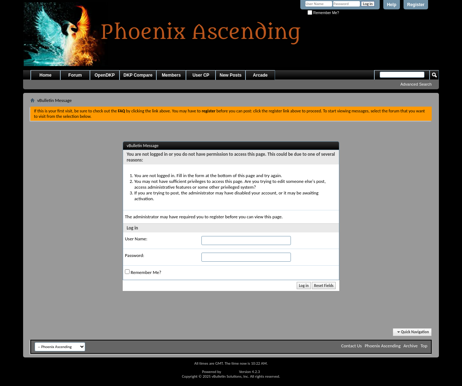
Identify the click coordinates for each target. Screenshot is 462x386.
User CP (200, 75)
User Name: (136, 238)
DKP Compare (137, 75)
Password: (134, 255)
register (217, 216)
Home (45, 75)
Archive (411, 345)
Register (415, 4)
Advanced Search (416, 84)
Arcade (260, 75)
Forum (75, 75)
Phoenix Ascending (382, 345)
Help (391, 4)
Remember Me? (323, 13)
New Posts (230, 75)
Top (423, 345)
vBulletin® (230, 371)
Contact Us (351, 345)
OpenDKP (105, 75)
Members (171, 75)
